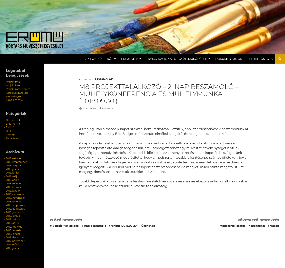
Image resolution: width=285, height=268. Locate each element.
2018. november (15, 197)
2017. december (15, 236)
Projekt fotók (13, 81)
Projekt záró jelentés (18, 89)
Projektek (130, 59)
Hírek (9, 130)
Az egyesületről (99, 59)
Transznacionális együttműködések (176, 59)
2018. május (13, 218)
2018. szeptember (16, 204)
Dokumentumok (229, 59)
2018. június (13, 215)
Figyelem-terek (15, 99)
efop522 (107, 108)
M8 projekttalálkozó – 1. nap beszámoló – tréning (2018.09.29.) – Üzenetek (102, 222)
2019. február (13, 186)
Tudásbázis (12, 137)
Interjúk (10, 134)
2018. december (15, 193)
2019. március (14, 182)
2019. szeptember (16, 161)
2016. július (12, 247)
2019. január (13, 190)
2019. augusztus (15, 165)
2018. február (13, 229)
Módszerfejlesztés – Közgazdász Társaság (249, 222)
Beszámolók (104, 79)
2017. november (15, 239)
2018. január (13, 232)
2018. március (14, 225)
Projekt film (13, 85)
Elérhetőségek (260, 59)
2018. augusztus (15, 207)
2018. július (12, 211)
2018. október (14, 200)
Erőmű (10, 127)
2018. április (12, 222)
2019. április (12, 179)
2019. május (13, 175)
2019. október (14, 157)
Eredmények (13, 123)
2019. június (13, 172)
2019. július (12, 168)
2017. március (14, 243)
